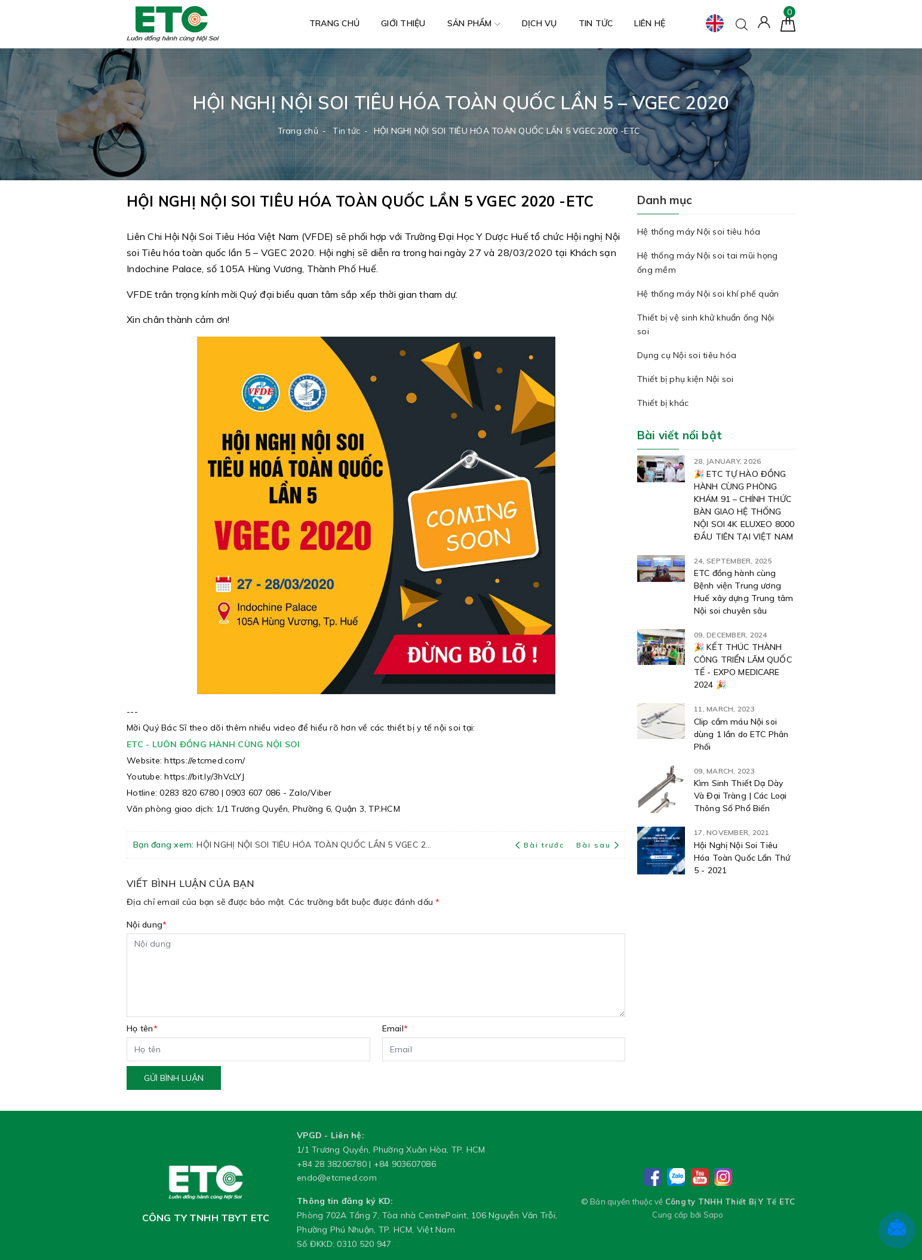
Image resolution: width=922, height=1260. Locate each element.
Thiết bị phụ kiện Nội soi (685, 379)
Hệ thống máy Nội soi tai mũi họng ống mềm (707, 262)
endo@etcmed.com (337, 1177)
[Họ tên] (248, 1049)
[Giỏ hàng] (787, 23)
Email (395, 1028)
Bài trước (541, 844)
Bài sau (597, 844)
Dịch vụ (539, 23)
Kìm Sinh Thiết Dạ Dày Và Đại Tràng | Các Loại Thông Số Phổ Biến (740, 796)
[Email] (504, 1049)
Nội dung (147, 924)
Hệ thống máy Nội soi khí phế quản (708, 293)
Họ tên (142, 1028)
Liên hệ (649, 23)
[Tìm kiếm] (742, 23)
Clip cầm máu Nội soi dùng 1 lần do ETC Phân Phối (741, 734)
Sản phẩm (473, 24)
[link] (204, 760)
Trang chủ (334, 23)
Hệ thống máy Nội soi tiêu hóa (698, 231)
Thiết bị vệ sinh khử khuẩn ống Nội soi (706, 324)
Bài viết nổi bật (679, 435)
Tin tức (596, 23)
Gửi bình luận (174, 1078)
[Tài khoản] (764, 21)
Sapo (713, 1214)
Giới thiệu (403, 23)
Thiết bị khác (663, 403)
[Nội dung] (376, 975)
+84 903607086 (405, 1164)
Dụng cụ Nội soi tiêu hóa (686, 355)
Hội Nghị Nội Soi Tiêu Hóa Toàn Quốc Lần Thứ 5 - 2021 (742, 858)
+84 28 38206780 (332, 1164)
